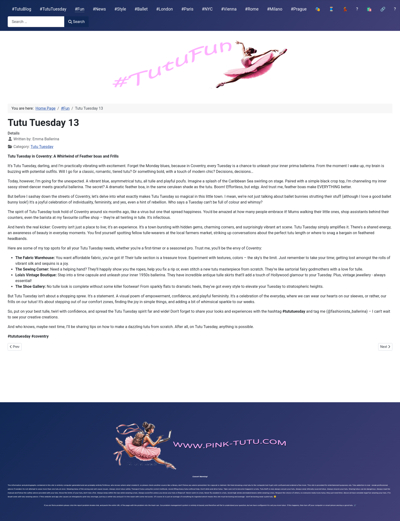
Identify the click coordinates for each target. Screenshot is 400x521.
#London (164, 9)
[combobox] (36, 21)
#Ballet (141, 9)
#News (99, 9)
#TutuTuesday (53, 9)
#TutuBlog (21, 9)
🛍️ (369, 9)
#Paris (187, 9)
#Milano (274, 9)
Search (76, 21)
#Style (120, 9)
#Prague (299, 9)
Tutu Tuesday (42, 146)
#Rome (251, 9)
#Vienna (229, 9)
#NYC (207, 9)
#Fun (79, 9)
